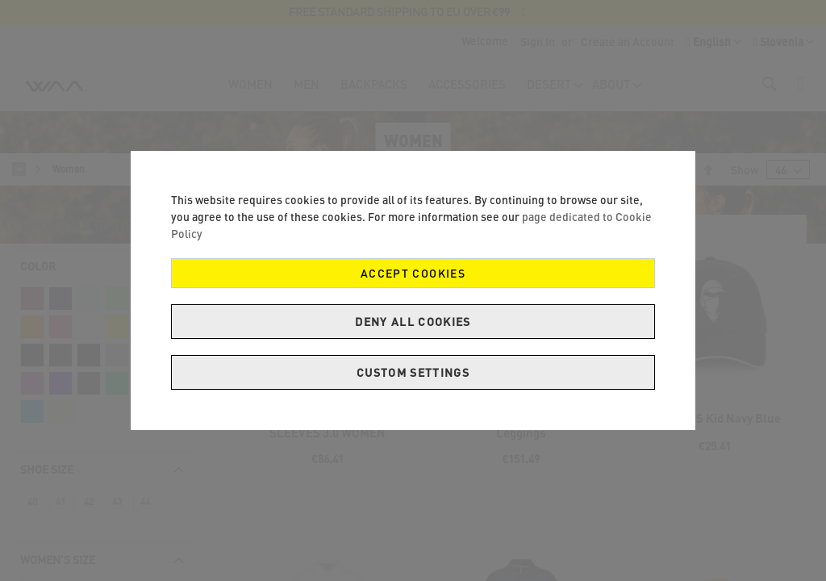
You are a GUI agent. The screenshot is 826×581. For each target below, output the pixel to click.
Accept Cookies (413, 273)
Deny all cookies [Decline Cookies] (413, 321)
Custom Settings (413, 372)
